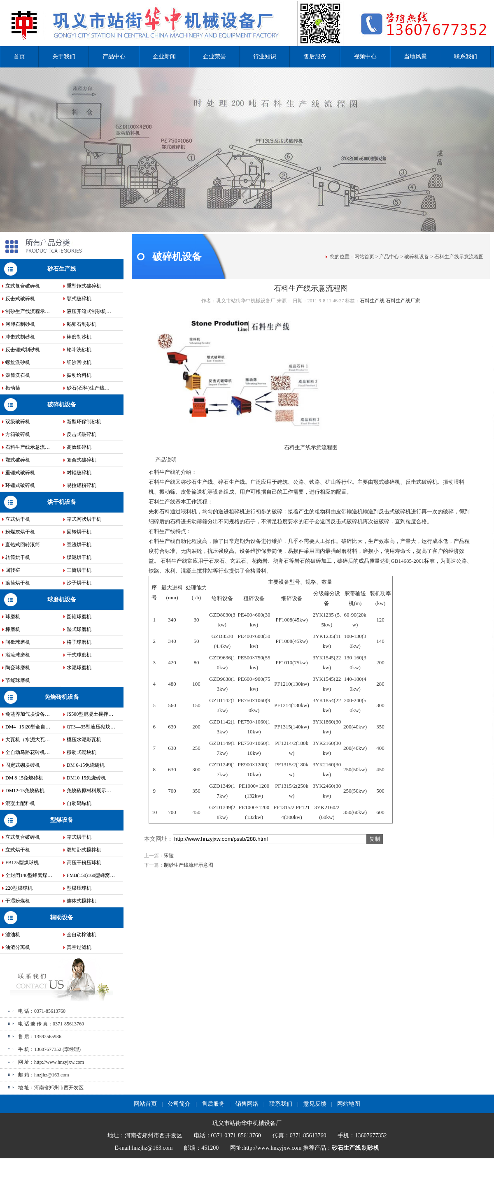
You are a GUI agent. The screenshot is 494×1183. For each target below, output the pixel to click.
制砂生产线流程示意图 (188, 865)
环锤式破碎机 (20, 485)
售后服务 (314, 56)
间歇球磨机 (17, 642)
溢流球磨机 (17, 655)
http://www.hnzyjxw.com (59, 1062)
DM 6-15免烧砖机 (86, 765)
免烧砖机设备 (61, 697)
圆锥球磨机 (79, 616)
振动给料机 (79, 375)
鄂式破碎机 (17, 460)
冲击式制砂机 (20, 337)
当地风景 (415, 56)
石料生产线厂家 (403, 301)
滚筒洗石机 (17, 375)
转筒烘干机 (17, 557)
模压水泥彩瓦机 (84, 739)
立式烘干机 (17, 519)
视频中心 (365, 56)
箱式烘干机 (79, 837)
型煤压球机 (79, 888)
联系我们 (465, 56)
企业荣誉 (214, 56)
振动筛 (12, 388)
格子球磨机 (79, 642)
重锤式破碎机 (20, 473)
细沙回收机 (79, 362)
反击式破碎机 (20, 299)
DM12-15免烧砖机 (24, 790)
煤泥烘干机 (79, 557)
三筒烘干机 (79, 570)
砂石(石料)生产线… (88, 388)
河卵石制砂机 (20, 324)
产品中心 (114, 56)
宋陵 (169, 855)
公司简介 (179, 1104)
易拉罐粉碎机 (81, 485)
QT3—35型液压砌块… (91, 727)
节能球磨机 (17, 680)
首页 (19, 56)
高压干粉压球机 (84, 862)
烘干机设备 (61, 502)
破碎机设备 (61, 404)
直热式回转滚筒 (22, 544)
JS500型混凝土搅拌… (90, 714)
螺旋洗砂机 (17, 362)
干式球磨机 (79, 655)
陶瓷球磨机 (17, 667)
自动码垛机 (79, 803)
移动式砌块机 (81, 752)
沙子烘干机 (79, 583)
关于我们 (63, 56)
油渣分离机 (17, 947)
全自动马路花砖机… (27, 752)
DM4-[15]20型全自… (27, 727)
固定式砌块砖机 (22, 765)
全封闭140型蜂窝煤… (28, 875)
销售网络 (247, 1104)
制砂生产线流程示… (27, 311)
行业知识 (264, 56)
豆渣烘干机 (79, 544)
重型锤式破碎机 (84, 286)
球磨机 (12, 616)
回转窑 (12, 570)
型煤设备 (61, 820)
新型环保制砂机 (84, 421)
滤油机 (12, 934)
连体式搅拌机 (81, 901)
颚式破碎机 (79, 299)
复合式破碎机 (81, 460)
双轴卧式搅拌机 (84, 850)
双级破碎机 (17, 421)
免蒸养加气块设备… (27, 714)
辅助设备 (61, 917)
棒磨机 (12, 629)
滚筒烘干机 (17, 583)
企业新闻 (164, 56)
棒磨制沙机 (79, 337)
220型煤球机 (19, 888)
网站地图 (348, 1104)
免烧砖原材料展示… (89, 790)
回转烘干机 (79, 532)
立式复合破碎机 (22, 286)
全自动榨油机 (81, 934)
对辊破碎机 (79, 473)
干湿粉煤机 (17, 901)
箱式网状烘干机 (84, 519)
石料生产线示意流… (27, 447)
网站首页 (364, 257)
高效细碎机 (79, 447)
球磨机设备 (61, 599)
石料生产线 (372, 301)
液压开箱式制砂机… (89, 311)
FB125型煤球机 (22, 862)
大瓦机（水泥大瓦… (27, 739)
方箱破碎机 (17, 434)
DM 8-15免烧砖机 (24, 778)
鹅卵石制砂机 (81, 324)
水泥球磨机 (79, 667)
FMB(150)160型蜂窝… (91, 875)
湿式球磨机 (79, 629)
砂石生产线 (61, 269)
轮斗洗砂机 (79, 350)
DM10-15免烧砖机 (86, 778)
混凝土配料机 (20, 803)
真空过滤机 (79, 947)
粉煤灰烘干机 (20, 532)
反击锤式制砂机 (22, 350)
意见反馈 (314, 1104)
